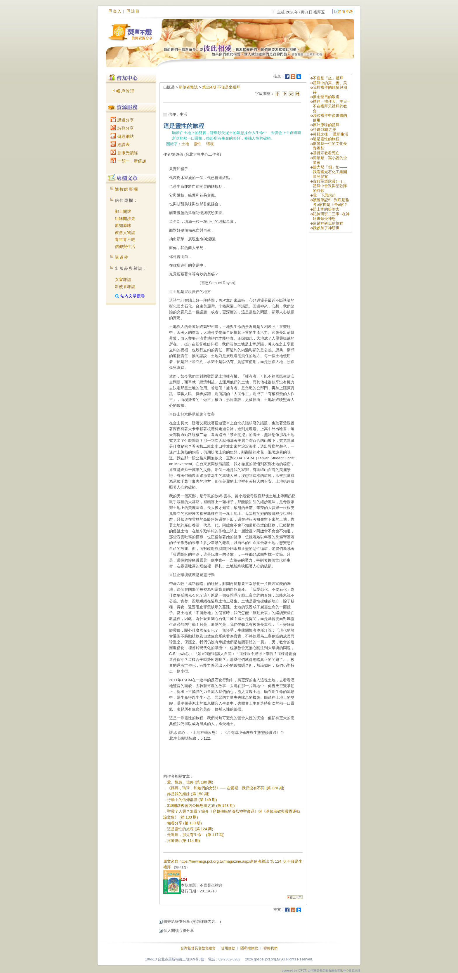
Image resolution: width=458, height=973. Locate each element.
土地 (185, 144)
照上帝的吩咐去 (326, 209)
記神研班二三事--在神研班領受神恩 (331, 216)
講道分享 (122, 120)
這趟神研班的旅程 (328, 223)
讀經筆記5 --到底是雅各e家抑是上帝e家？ (331, 202)
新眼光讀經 (124, 152)
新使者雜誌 (125, 286)
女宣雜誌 (123, 279)
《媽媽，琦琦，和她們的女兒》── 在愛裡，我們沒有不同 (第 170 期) (225, 788)
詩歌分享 (122, 128)
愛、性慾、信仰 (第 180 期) (190, 782)
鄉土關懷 (123, 211)
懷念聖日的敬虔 (326, 97)
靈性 (197, 144)
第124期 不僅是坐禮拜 (221, 87)
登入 (117, 11)
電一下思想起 (324, 195)
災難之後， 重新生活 (330, 134)
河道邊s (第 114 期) (183, 840)
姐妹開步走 (125, 218)
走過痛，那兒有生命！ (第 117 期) (196, 835)
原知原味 (123, 225)
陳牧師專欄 (126, 189)
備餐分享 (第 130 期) (184, 823)
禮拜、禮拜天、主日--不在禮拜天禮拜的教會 (331, 106)
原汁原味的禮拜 (326, 125)
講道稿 (122, 257)
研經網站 (122, 136)
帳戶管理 (125, 91)
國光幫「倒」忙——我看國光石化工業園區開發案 (330, 172)
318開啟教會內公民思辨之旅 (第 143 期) (201, 805)
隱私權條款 (249, 948)
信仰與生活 (125, 246)
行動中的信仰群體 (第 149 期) (192, 799)
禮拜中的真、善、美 (330, 83)
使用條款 (228, 948)
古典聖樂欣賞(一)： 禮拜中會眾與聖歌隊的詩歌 (330, 186)
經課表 (120, 144)
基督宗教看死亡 (326, 153)
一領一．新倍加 (128, 161)
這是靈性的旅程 (326, 139)
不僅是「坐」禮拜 (328, 78)
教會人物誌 (125, 232)
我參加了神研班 (326, 228)
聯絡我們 (270, 948)
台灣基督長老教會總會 (198, 948)
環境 (210, 144)
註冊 (135, 11)
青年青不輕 (125, 239)
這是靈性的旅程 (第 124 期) (190, 829)
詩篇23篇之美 (324, 129)
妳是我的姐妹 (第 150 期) (188, 794)
